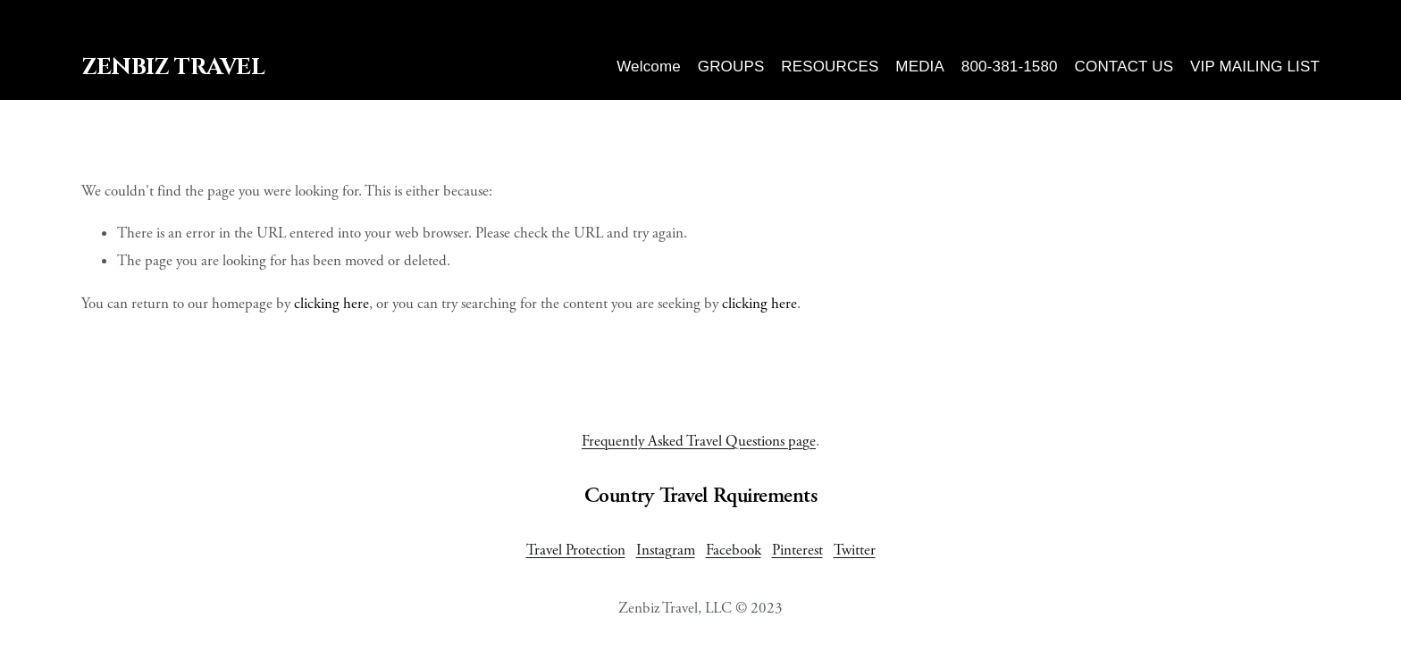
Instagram (665, 550)
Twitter (855, 550)
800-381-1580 (1009, 66)
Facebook (733, 550)
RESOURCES (829, 66)
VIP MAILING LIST (1255, 66)
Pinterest (797, 550)
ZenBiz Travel (172, 67)
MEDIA (919, 66)
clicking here (331, 303)
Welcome (649, 66)
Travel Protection (575, 550)
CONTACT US (1124, 66)
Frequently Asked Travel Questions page (699, 441)
